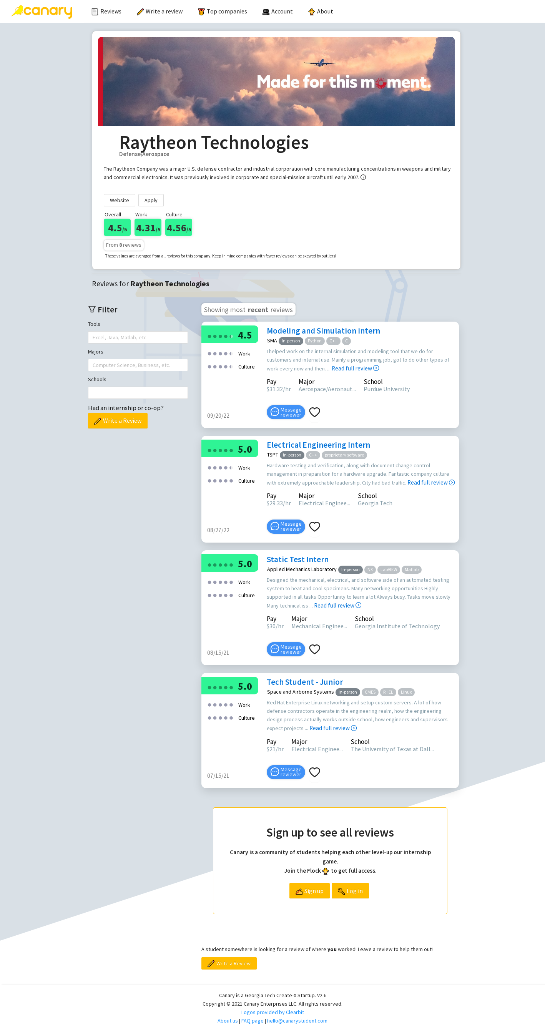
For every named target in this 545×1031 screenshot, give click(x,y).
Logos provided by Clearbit (272, 1012)
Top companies (222, 11)
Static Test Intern (298, 559)
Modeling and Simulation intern (323, 330)
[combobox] (93, 337)
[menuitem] (106, 11)
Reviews (106, 11)
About (320, 11)
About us (228, 1020)
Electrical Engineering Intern (318, 445)
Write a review (160, 11)
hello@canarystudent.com (297, 1020)
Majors (95, 351)
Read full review (355, 368)
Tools (94, 323)
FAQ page (252, 1020)
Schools (97, 379)
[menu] (314, 11)
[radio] (209, 336)
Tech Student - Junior (305, 682)
